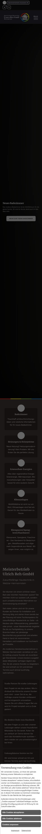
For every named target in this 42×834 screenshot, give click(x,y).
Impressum (15, 830)
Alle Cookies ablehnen (12, 818)
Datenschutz (26, 830)
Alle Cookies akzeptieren (13, 812)
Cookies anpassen (10, 824)
